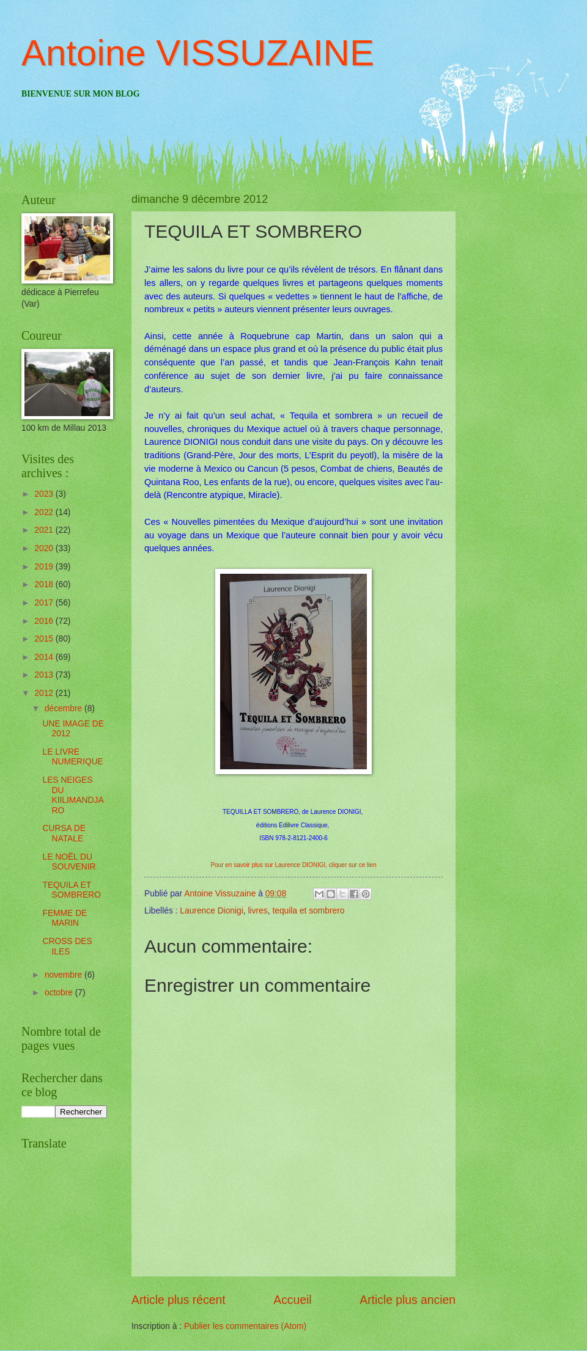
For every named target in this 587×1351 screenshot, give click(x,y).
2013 (45, 674)
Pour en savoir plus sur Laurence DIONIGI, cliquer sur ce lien (293, 865)
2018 (45, 584)
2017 (45, 602)
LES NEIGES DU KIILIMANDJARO (72, 795)
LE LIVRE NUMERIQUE (72, 757)
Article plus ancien (408, 1300)
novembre (64, 974)
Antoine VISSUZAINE (197, 52)
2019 (45, 566)
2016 (45, 621)
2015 (45, 638)
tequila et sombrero (308, 910)
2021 (45, 530)
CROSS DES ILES (67, 946)
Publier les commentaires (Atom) (245, 1326)
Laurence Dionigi (211, 910)
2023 (45, 494)
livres (258, 910)
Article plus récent (178, 1300)
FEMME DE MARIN (64, 918)
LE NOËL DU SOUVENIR (68, 862)
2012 (45, 693)
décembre (64, 708)
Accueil (292, 1300)
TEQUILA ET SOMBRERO (71, 890)
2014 (45, 657)
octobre (60, 992)
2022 (45, 512)
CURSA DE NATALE (64, 833)
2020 (45, 548)
